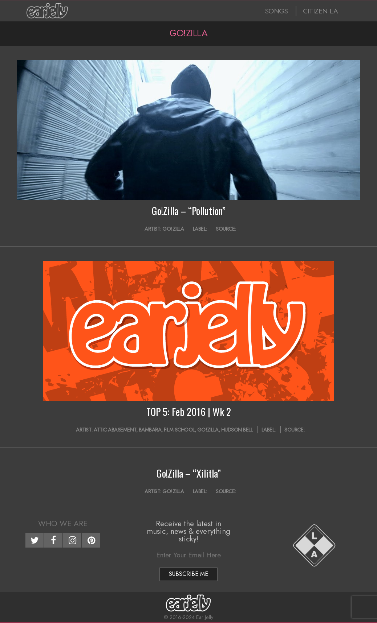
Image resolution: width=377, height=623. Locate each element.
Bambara (150, 429)
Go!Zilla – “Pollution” (189, 210)
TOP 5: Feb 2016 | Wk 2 (188, 411)
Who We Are (63, 523)
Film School (179, 429)
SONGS (276, 11)
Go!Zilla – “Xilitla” (189, 473)
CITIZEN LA (320, 11)
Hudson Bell (237, 429)
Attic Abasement (115, 429)
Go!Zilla (173, 228)
